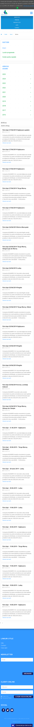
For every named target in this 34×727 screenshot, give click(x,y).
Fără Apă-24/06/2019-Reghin (12, 346)
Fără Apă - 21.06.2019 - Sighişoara (14, 428)
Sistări (5, 34)
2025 (4, 74)
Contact (3, 645)
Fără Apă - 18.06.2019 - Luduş (12, 585)
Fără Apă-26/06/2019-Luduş (11, 268)
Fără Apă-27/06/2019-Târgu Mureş (14, 188)
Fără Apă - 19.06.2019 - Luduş (12, 507)
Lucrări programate (8, 52)
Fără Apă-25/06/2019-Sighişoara (13, 326)
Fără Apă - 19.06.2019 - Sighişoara (14, 566)
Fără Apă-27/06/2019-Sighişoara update (16, 130)
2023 (4, 83)
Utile (2, 643)
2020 (4, 97)
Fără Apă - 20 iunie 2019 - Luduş (13, 469)
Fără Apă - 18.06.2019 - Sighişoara (14, 605)
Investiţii (17, 22)
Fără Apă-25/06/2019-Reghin (12, 287)
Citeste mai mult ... (7, 143)
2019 (4, 101)
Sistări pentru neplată (9, 57)
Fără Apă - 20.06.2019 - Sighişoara (14, 527)
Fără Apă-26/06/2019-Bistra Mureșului (15, 227)
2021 (4, 92)
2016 (4, 115)
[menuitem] (17, 48)
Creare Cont (4, 696)
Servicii (17, 17)
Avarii (11, 34)
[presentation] (13, 666)
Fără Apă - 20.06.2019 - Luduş (12, 488)
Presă (17, 20)
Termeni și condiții (17, 721)
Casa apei (4, 648)
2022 (4, 88)
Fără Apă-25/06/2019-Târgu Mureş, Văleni (16, 307)
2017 (4, 110)
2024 (4, 79)
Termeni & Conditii (28, 6)
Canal (17, 27)
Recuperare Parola (6, 698)
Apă (17, 25)
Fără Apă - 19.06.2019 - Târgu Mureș (14, 546)
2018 (4, 106)
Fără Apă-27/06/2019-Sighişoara (13, 149)
